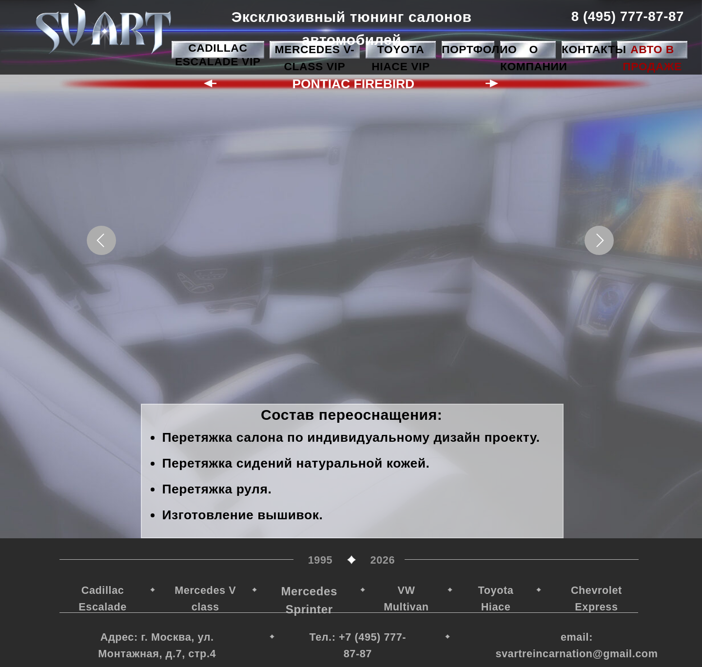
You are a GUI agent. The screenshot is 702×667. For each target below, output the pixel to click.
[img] (103, 29)
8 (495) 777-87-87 (627, 16)
